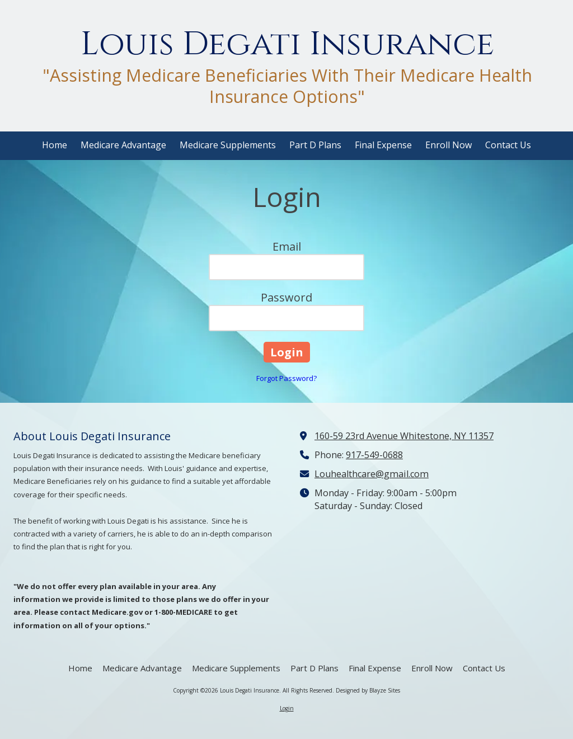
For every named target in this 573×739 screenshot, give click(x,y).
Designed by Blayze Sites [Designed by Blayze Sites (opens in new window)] (368, 690)
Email (287, 246)
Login (287, 708)
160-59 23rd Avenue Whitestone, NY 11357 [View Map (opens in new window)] (404, 436)
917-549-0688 (374, 455)
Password (286, 297)
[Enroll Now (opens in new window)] (448, 145)
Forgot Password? (286, 378)
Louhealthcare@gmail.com (371, 474)
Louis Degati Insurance (287, 44)
